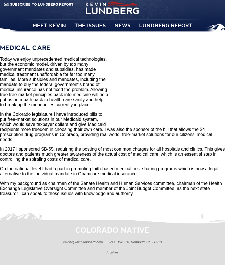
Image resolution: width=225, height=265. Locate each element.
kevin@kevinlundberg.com (83, 242)
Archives (112, 252)
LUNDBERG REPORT (166, 25)
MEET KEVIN (49, 25)
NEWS (122, 25)
